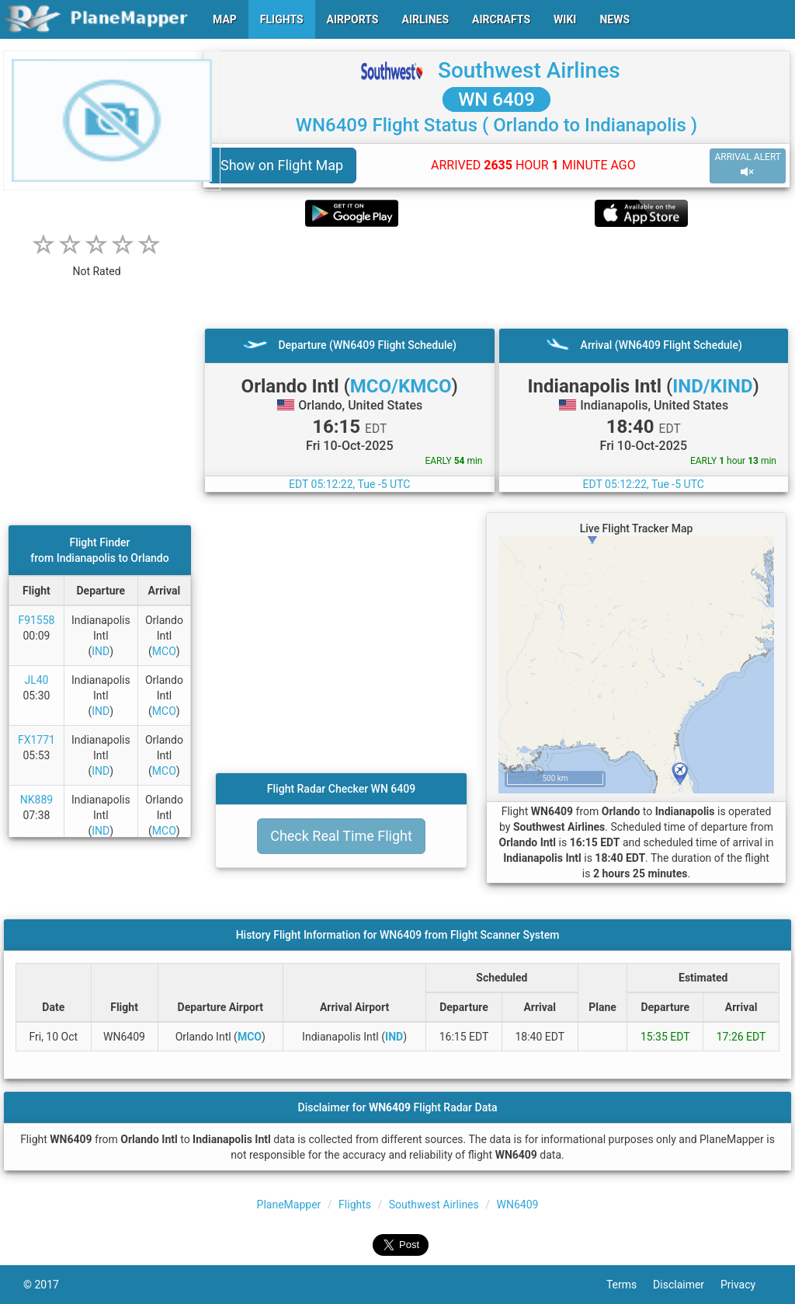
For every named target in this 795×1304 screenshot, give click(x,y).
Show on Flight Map (281, 165)
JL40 (36, 680)
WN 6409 (496, 99)
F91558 (36, 620)
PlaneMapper (289, 1204)
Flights (354, 1204)
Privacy (746, 1284)
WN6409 (518, 1204)
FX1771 (36, 740)
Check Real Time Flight (341, 836)
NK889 (36, 799)
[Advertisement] (496, 277)
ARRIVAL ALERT (747, 165)
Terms (629, 1284)
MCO (164, 651)
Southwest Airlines (529, 70)
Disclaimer (686, 1284)
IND (100, 651)
